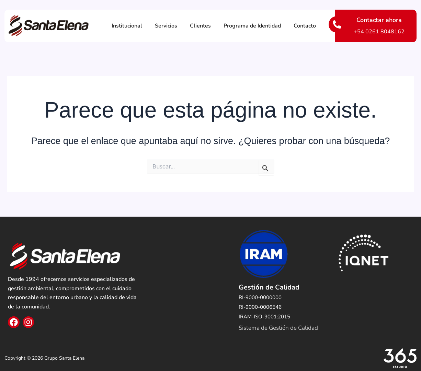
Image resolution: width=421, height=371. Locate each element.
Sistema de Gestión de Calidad (278, 328)
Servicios (166, 26)
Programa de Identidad (252, 26)
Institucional (127, 26)
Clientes (200, 26)
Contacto (305, 26)
